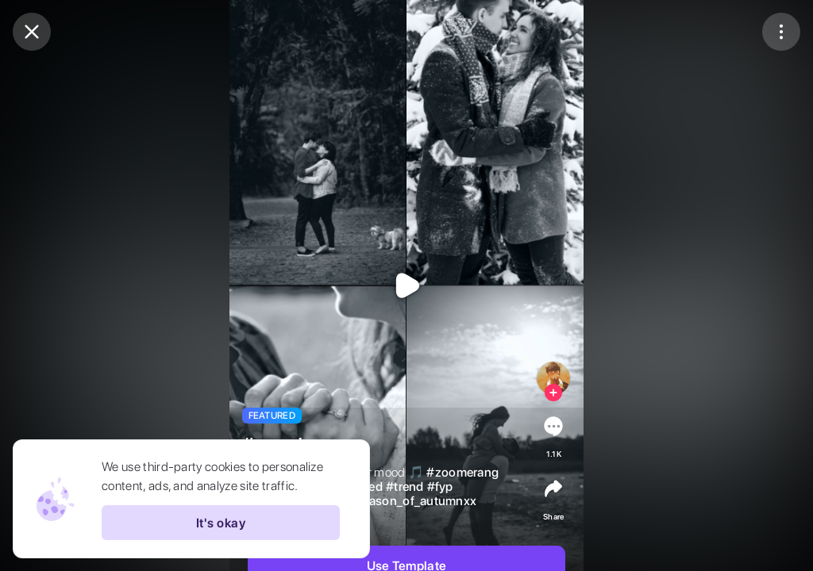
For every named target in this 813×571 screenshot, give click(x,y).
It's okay (221, 522)
